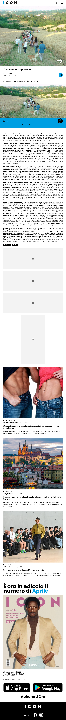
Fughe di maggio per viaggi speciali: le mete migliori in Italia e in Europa (32, 498)
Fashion (8, 565)
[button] (60, 60)
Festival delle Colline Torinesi (19, 144)
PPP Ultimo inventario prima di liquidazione (23, 183)
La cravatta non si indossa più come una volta (23, 570)
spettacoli (7, 245)
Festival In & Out (16, 166)
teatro (15, 245)
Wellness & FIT (10, 420)
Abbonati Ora (33, 696)
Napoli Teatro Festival (16, 202)
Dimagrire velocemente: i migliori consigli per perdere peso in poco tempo (31, 427)
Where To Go (10, 492)
